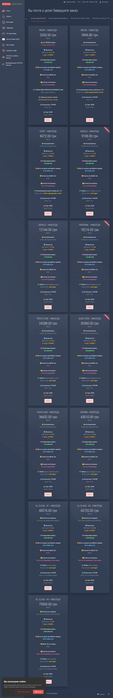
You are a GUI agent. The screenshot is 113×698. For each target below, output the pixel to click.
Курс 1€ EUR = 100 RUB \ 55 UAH (90, 2)
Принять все (38, 692)
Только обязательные (23, 692)
